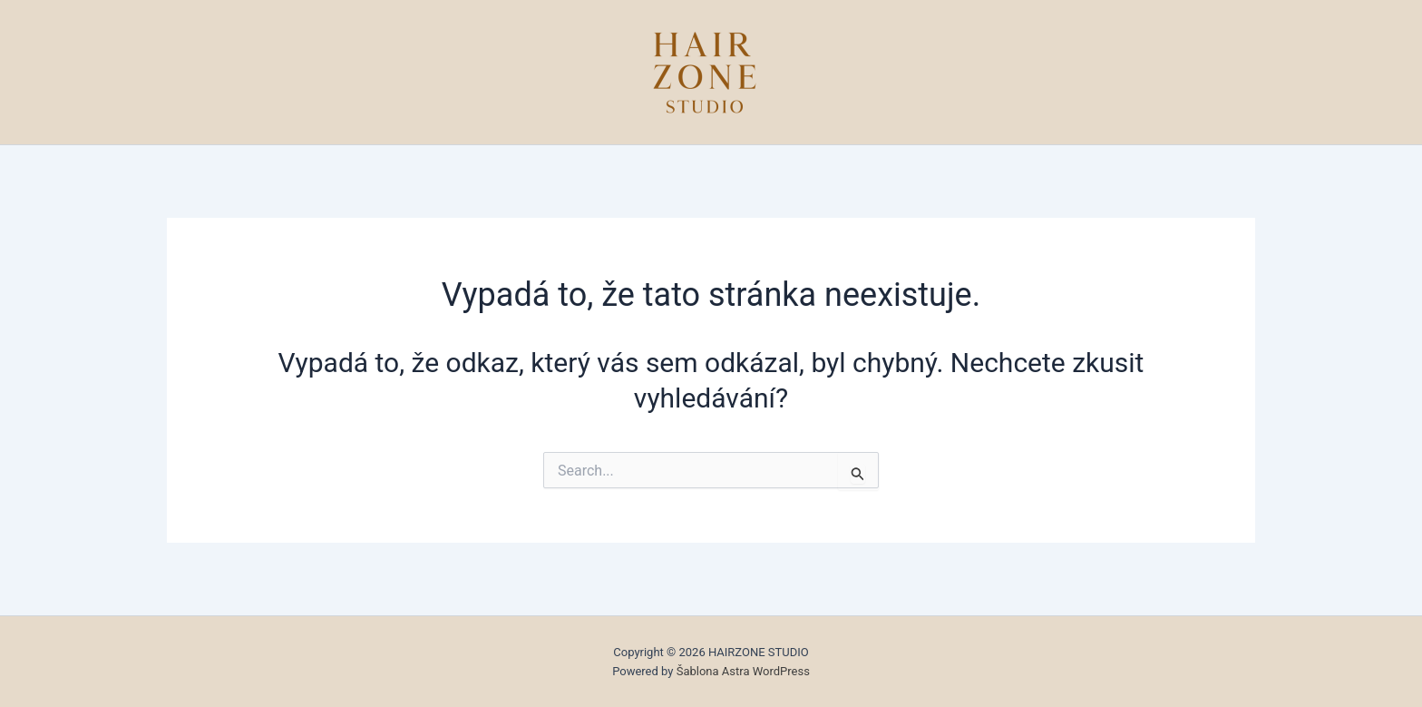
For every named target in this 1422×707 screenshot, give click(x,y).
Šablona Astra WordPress (743, 671)
